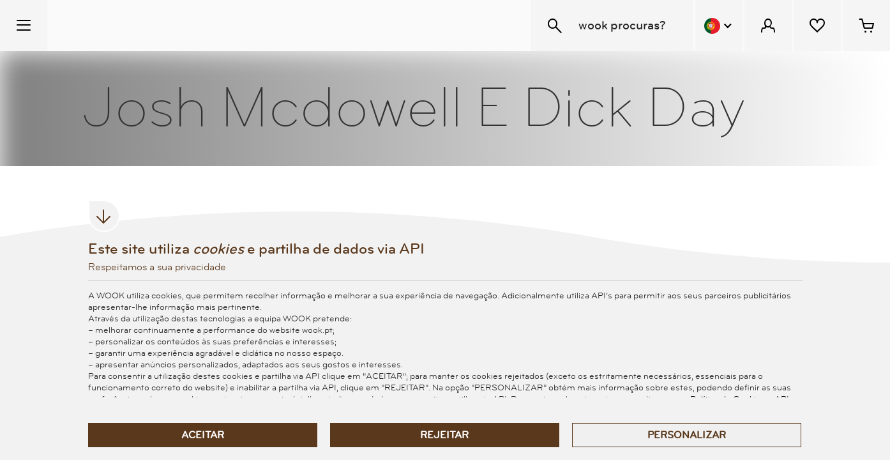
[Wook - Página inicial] (125, 25)
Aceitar (202, 435)
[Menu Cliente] (768, 25)
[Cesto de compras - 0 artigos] (866, 25)
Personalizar (686, 435)
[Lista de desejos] (817, 25)
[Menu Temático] (23, 25)
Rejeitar (444, 435)
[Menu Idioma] (719, 25)
